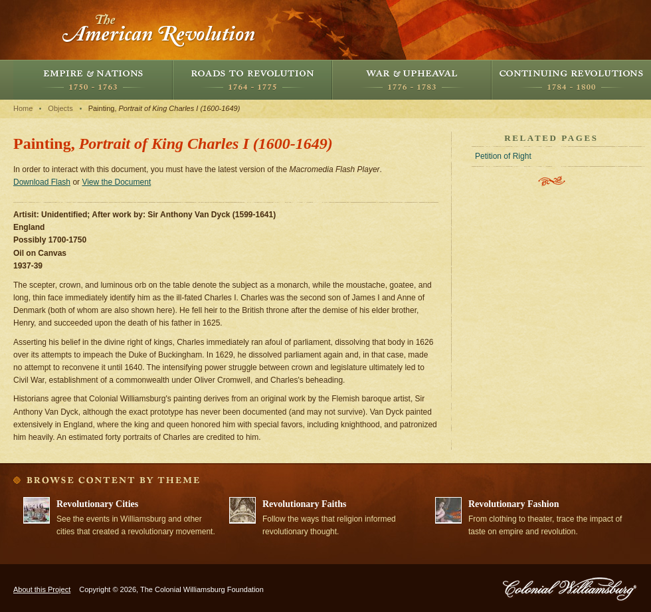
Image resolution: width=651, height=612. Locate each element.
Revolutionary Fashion (513, 504)
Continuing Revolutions (571, 80)
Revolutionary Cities (97, 504)
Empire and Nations (93, 80)
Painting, (164, 108)
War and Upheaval (412, 80)
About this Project (41, 589)
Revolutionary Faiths (304, 504)
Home (23, 108)
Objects (60, 108)
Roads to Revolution (252, 80)
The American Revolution (159, 30)
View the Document (116, 182)
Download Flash (41, 182)
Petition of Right (503, 156)
